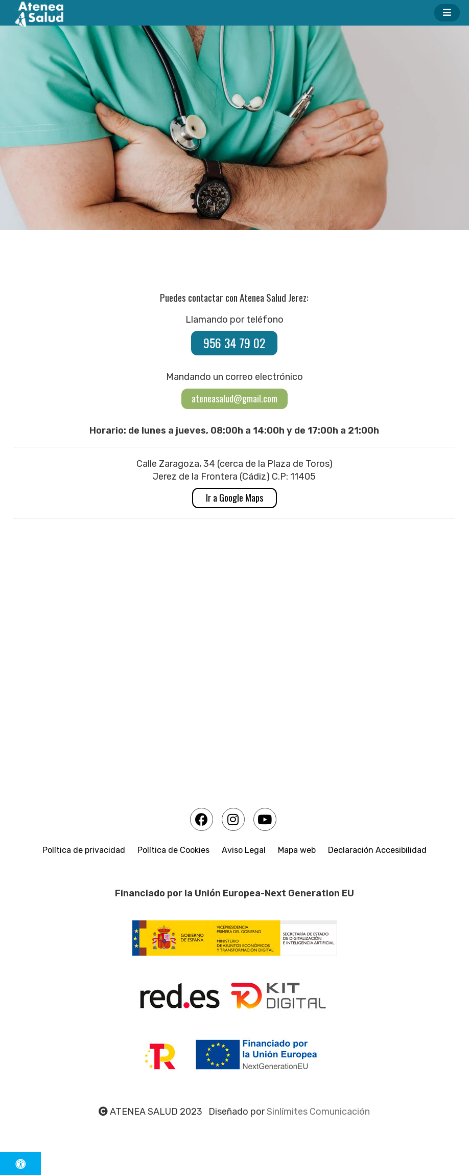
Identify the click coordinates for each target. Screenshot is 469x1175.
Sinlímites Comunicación (318, 1111)
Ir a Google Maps (234, 497)
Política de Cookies (173, 850)
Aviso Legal (244, 850)
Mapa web (297, 850)
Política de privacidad (83, 850)
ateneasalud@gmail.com (234, 398)
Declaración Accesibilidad (377, 850)
